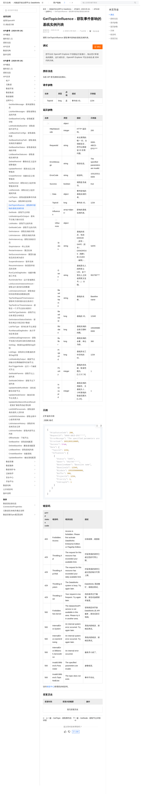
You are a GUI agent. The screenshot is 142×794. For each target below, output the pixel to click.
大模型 (27, 4)
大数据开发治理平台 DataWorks (27, 11)
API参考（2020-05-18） (82, 18)
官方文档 (7, 11)
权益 (51, 4)
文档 (106, 4)
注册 (124, 4)
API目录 (96, 18)
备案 (112, 4)
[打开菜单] (4, 4)
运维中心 (49, 20)
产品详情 (83, 39)
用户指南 (57, 11)
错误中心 (50, 698)
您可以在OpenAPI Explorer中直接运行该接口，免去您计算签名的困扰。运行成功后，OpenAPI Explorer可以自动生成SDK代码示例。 (72, 66)
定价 (57, 4)
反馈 (76, 743)
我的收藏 (96, 40)
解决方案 (42, 4)
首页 (44, 18)
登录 (134, 4)
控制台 (118, 4)
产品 (34, 4)
